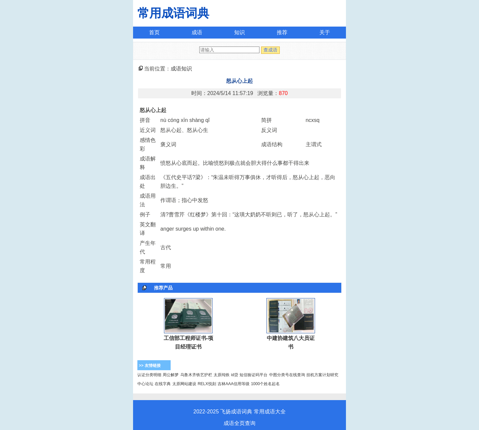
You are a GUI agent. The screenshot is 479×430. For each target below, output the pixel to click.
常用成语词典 (173, 13)
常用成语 (264, 411)
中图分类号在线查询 (287, 375)
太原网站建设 (184, 383)
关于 (324, 32)
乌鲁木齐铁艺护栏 (196, 375)
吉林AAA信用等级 (233, 383)
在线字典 (163, 383)
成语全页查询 (239, 423)
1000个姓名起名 (265, 383)
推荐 (282, 32)
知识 (239, 32)
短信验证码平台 (253, 375)
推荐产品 (163, 287)
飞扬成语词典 (236, 411)
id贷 (234, 375)
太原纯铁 (222, 375)
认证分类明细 (149, 375)
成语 (197, 32)
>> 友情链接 (149, 365)
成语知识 (181, 68)
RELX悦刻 (207, 383)
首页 (154, 32)
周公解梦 (171, 375)
